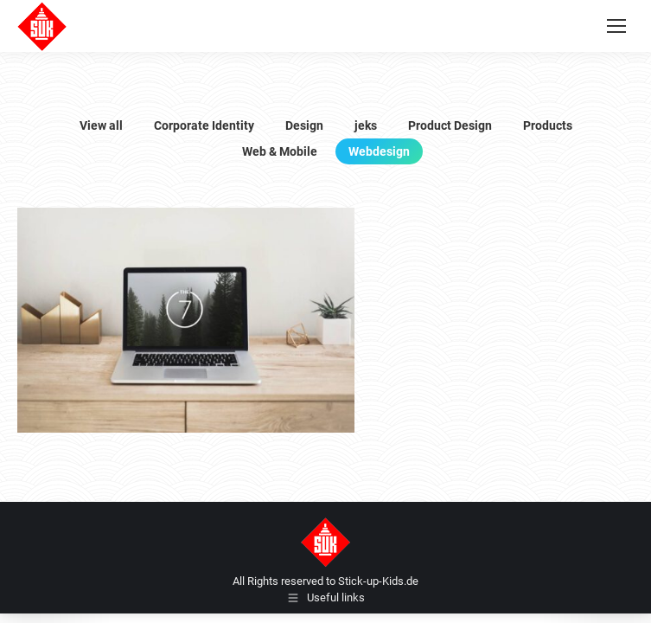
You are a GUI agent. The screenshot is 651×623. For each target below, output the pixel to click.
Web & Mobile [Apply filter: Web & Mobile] (279, 151)
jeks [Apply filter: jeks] (365, 125)
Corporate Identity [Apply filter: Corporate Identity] (204, 125)
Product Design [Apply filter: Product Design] (450, 125)
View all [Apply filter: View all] (101, 125)
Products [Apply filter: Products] (547, 125)
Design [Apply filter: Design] (304, 125)
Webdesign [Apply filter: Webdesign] (379, 151)
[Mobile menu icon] (616, 26)
